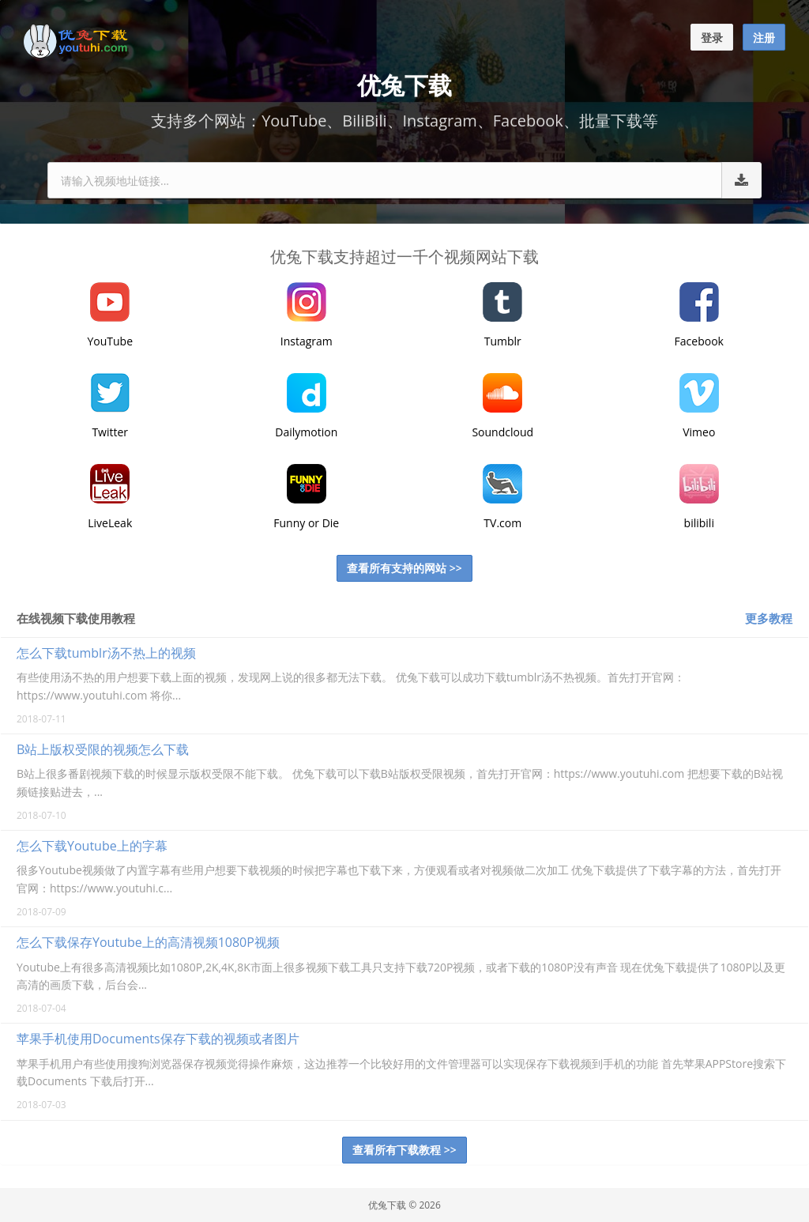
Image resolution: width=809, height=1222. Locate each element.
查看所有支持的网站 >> (404, 567)
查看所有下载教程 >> (404, 1149)
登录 (712, 37)
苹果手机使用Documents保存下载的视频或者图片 (158, 1038)
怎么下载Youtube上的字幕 (92, 845)
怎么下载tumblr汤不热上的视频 (106, 653)
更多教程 (768, 618)
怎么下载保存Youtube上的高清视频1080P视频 (148, 942)
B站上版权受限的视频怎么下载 (103, 749)
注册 (764, 37)
